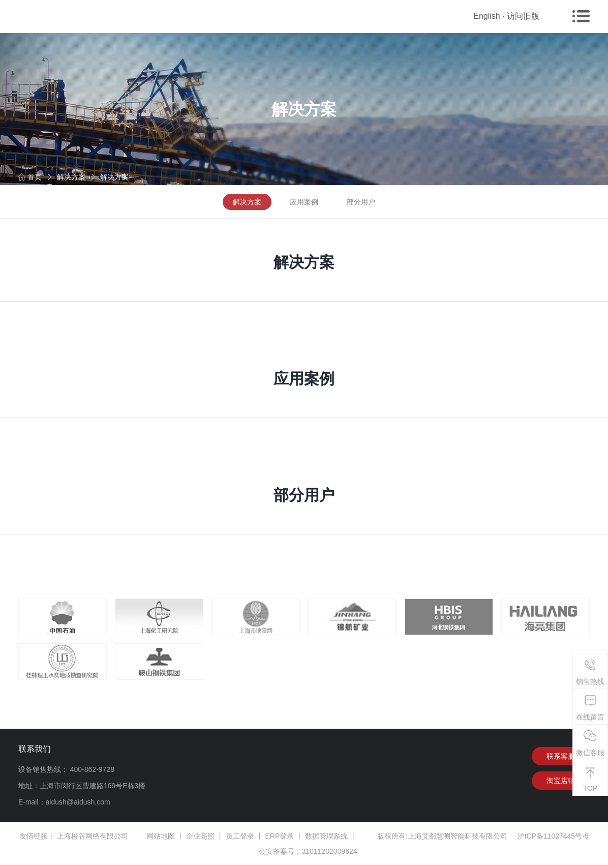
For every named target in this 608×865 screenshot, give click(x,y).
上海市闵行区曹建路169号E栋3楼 (92, 786)
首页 (30, 177)
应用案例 (304, 202)
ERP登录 (279, 836)
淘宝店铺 (560, 781)
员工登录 (240, 836)
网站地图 (160, 836)
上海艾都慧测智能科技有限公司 (457, 836)
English (486, 16)
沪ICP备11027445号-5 (553, 836)
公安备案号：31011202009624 (308, 851)
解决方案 (71, 177)
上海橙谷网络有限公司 (92, 836)
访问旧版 (523, 16)
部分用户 (361, 202)
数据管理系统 (326, 836)
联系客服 (560, 756)
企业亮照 (200, 836)
